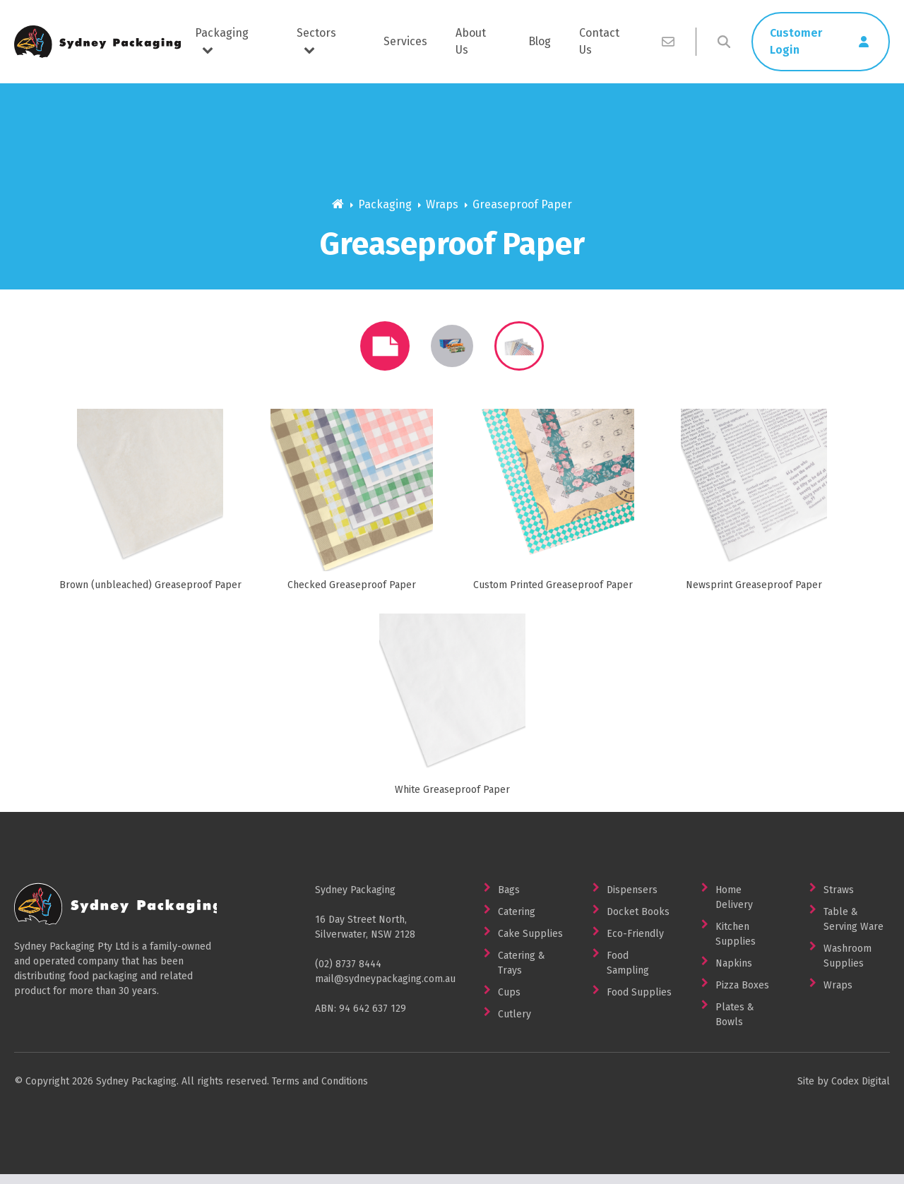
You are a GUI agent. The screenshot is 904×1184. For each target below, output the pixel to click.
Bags (509, 900)
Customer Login (796, 41)
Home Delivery (734, 907)
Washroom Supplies (847, 965)
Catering (516, 922)
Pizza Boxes (742, 995)
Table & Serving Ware (853, 929)
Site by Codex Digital (843, 1091)
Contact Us (599, 41)
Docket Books (638, 922)
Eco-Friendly (635, 944)
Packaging (222, 40)
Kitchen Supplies (735, 944)
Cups (509, 1002)
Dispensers (632, 900)
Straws (838, 900)
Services (405, 41)
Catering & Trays (521, 972)
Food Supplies (639, 1002)
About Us (471, 41)
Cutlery (514, 1024)
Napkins (733, 973)
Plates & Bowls (734, 1024)
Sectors (316, 40)
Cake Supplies (530, 944)
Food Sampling (628, 972)
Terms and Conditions (320, 1091)
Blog (539, 41)
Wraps (442, 204)
